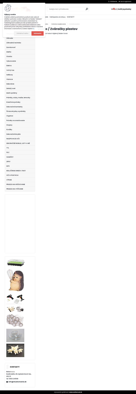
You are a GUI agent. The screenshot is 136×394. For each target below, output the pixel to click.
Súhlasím (37, 33)
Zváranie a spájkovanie (58, 24)
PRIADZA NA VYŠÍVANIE (14, 189)
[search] (87, 9)
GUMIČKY (9, 157)
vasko (46, 24)
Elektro (9, 66)
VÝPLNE (9, 180)
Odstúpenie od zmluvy (58, 17)
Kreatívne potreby (13, 102)
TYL (7, 148)
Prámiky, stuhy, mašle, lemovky (18, 98)
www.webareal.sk (75, 392)
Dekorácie (10, 84)
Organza (9, 116)
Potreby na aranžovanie (15, 120)
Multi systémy (11, 93)
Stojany (9, 125)
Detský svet (10, 88)
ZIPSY (8, 161)
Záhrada (9, 38)
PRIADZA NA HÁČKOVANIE (15, 184)
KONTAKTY (70, 17)
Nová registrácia (126, 1)
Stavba (9, 56)
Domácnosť (10, 47)
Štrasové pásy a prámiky (16, 111)
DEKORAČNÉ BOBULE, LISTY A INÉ (18, 143)
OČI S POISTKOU (12, 175)
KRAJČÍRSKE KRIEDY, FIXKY (16, 171)
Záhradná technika (13, 43)
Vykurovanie (11, 61)
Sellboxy (9, 75)
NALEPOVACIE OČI (13, 139)
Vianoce (9, 79)
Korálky (9, 129)
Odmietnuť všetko (22, 33)
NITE (8, 166)
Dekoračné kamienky (14, 107)
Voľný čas (10, 70)
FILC (7, 152)
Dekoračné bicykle (13, 134)
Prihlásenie (113, 1)
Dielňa (8, 52)
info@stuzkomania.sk (17, 382)
